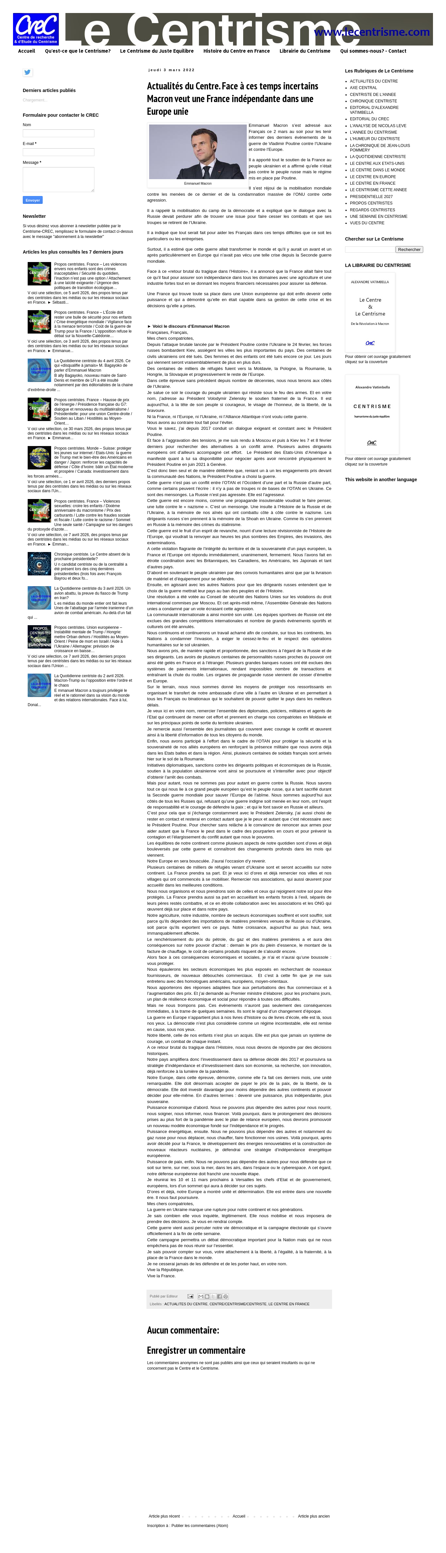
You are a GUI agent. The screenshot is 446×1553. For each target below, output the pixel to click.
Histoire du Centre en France (236, 51)
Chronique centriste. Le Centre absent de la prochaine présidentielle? (92, 556)
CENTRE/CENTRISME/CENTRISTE (238, 1304)
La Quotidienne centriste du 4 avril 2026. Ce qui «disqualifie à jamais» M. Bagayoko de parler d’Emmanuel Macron (92, 366)
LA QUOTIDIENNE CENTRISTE (378, 156)
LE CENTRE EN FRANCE (289, 1304)
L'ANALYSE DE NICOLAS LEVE (378, 126)
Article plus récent (164, 1516)
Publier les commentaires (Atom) (200, 1525)
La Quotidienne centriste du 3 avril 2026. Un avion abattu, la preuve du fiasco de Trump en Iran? (92, 593)
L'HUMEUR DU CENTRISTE (375, 139)
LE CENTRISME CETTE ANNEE (378, 190)
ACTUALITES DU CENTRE (186, 1304)
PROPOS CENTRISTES (371, 203)
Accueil (26, 51)
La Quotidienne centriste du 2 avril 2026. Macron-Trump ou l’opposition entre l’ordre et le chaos (93, 681)
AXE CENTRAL (363, 88)
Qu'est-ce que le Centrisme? (77, 51)
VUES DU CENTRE (367, 223)
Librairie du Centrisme (305, 51)
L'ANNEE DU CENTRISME (373, 132)
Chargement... (35, 100)
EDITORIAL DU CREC (369, 119)
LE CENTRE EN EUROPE (373, 177)
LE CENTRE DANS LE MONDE (377, 170)
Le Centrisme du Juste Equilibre (157, 51)
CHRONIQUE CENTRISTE (373, 101)
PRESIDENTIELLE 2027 (371, 196)
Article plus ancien (314, 1516)
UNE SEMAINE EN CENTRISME (379, 216)
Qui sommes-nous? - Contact (373, 51)
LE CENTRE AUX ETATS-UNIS (377, 163)
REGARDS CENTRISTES (372, 210)
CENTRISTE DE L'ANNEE (373, 94)
